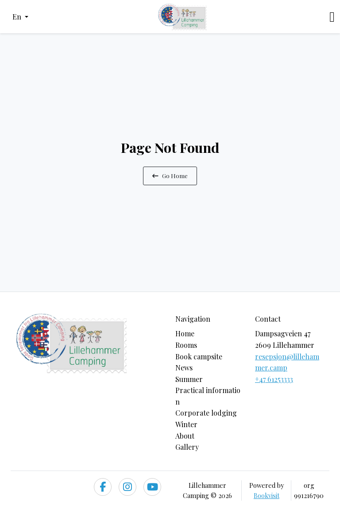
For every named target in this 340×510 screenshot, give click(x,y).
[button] (20, 17)
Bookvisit (266, 495)
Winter (186, 424)
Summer (189, 379)
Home (184, 333)
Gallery (187, 447)
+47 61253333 (274, 379)
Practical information (207, 395)
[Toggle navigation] (332, 17)
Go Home (170, 175)
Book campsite (198, 356)
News (184, 367)
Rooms (186, 345)
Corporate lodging (206, 412)
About (184, 435)
